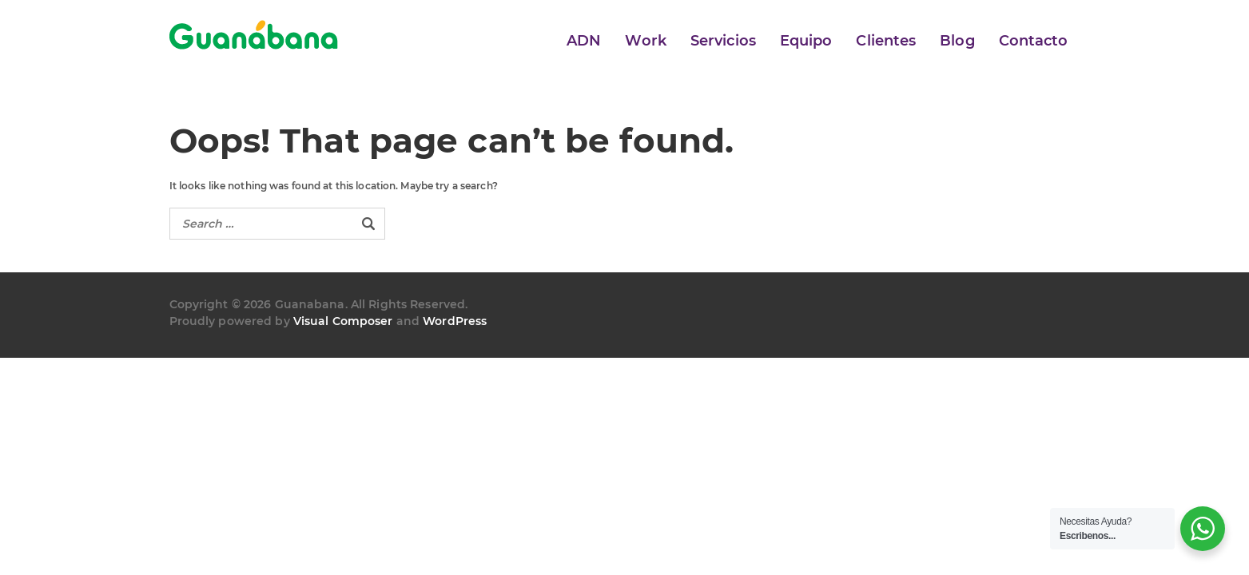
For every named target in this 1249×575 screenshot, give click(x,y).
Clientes (886, 41)
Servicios (723, 41)
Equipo (806, 41)
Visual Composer (343, 321)
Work (645, 41)
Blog (957, 41)
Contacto (1033, 41)
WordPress (455, 321)
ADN (584, 41)
